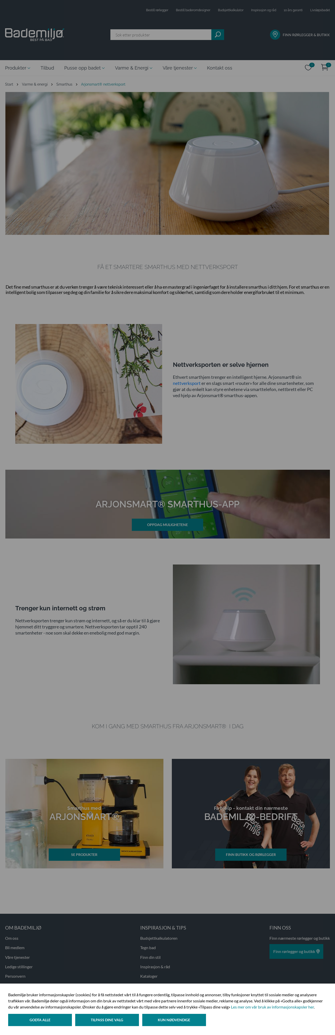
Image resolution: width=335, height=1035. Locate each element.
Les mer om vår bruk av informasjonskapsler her (272, 1007)
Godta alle (40, 1020)
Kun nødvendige (176, 1020)
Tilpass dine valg (108, 1020)
